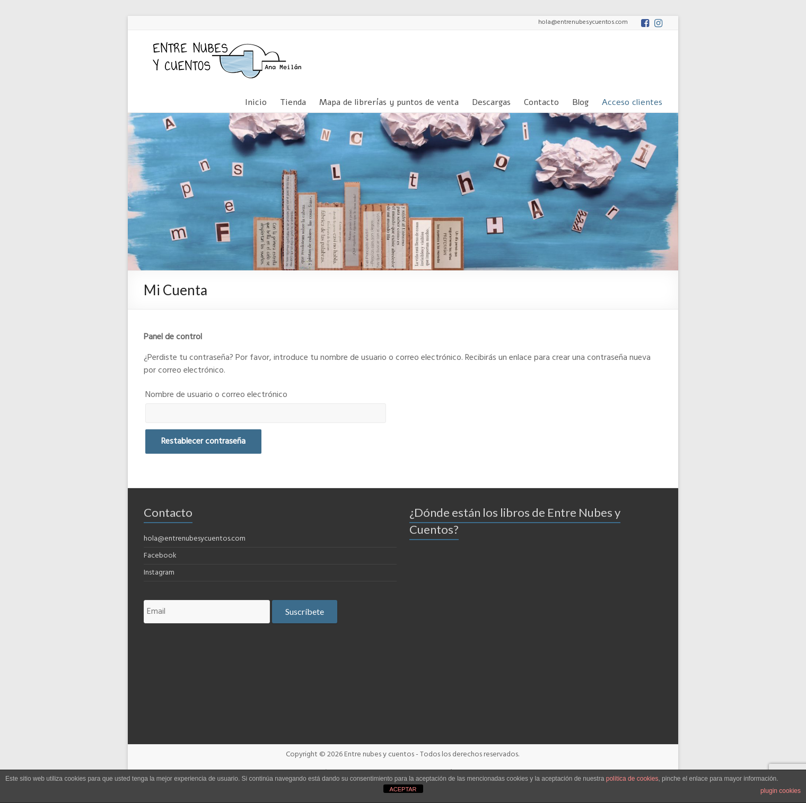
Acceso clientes (632, 100)
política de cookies (632, 778)
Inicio (256, 100)
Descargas (491, 100)
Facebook (160, 556)
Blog (580, 100)
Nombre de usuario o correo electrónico (216, 395)
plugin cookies (780, 791)
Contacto (541, 100)
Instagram (159, 573)
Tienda (293, 100)
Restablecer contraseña (203, 441)
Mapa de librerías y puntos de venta (389, 100)
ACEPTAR (402, 789)
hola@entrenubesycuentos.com (195, 539)
